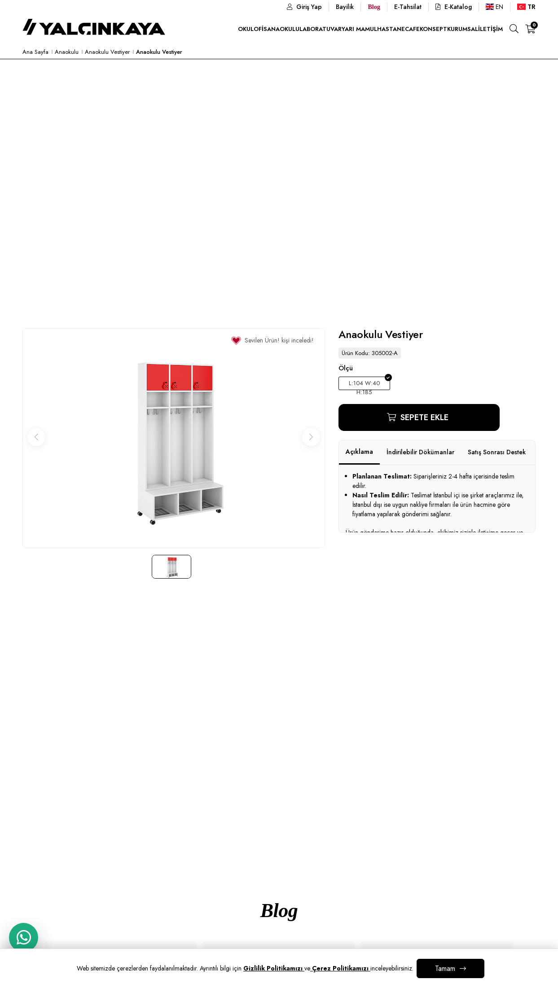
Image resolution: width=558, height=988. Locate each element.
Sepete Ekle (423, 417)
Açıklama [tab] (359, 451)
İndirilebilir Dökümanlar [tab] (420, 452)
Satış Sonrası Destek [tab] (497, 452)
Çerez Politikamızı (340, 968)
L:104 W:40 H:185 (364, 384)
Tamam (445, 968)
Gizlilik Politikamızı (273, 968)
